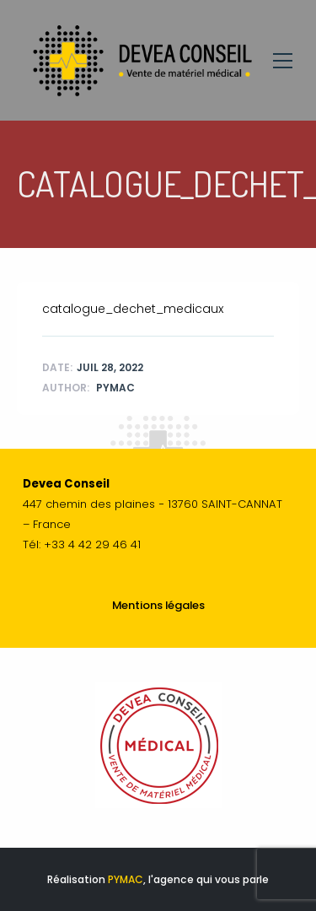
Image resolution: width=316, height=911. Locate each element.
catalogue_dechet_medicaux (132, 308)
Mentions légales (158, 605)
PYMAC (125, 879)
